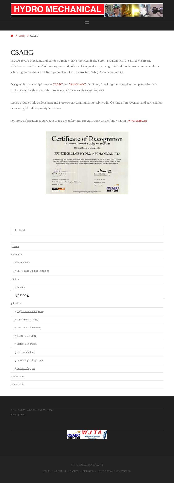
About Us (16, 254)
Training (20, 287)
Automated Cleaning (26, 319)
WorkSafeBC (77, 84)
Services (16, 303)
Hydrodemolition (24, 352)
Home (15, 246)
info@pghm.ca (18, 414)
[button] (87, 23)
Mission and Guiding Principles (32, 270)
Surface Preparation (26, 343)
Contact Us (17, 384)
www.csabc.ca (137, 120)
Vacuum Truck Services (28, 327)
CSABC (58, 84)
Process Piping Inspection (29, 360)
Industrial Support (25, 368)
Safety (15, 279)
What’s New (18, 376)
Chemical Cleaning (25, 335)
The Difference (23, 262)
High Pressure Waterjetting (29, 311)
